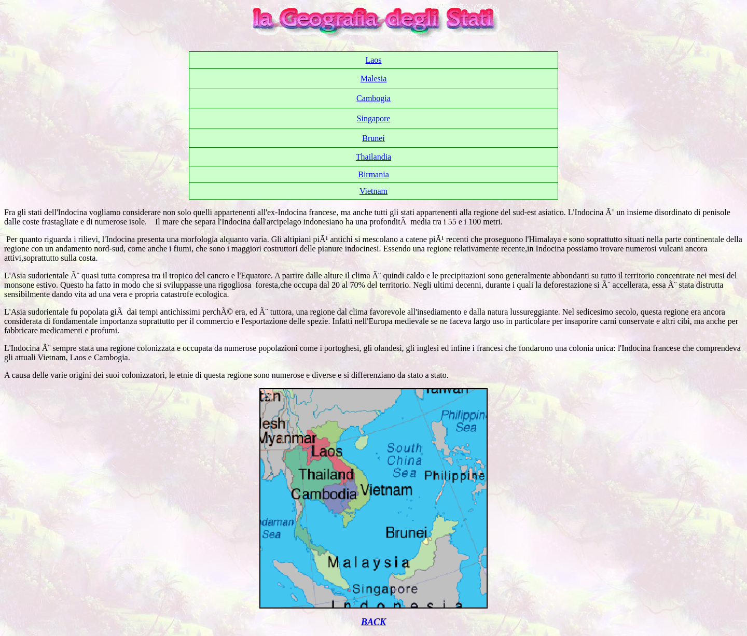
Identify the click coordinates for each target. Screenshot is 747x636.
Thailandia (373, 156)
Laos (373, 59)
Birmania (373, 174)
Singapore (374, 118)
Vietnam (373, 191)
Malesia (374, 78)
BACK (373, 622)
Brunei (373, 138)
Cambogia (373, 98)
